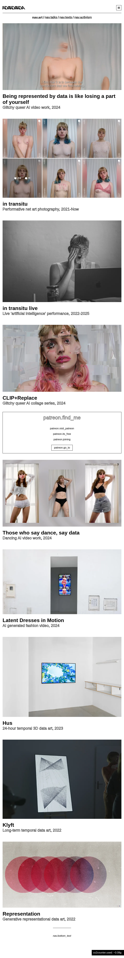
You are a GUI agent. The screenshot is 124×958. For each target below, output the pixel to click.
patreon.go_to (62, 447)
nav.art (37, 17)
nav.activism (83, 17)
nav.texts (65, 17)
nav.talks (51, 17)
